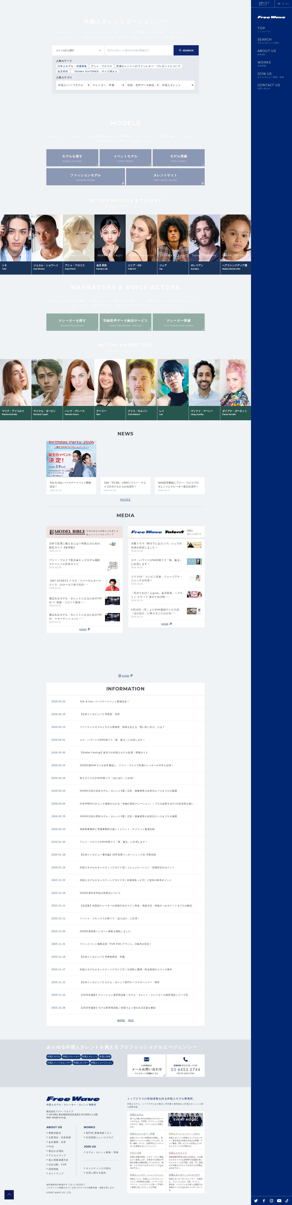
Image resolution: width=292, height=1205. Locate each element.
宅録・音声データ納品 (140, 85)
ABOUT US (271, 52)
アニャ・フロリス (101, 66)
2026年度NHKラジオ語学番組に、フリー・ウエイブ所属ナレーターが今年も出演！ (127, 765)
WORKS (271, 64)
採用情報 (54, 1169)
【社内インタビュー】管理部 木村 (100, 714)
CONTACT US (271, 86)
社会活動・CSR (58, 1164)
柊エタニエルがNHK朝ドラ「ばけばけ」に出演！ (107, 778)
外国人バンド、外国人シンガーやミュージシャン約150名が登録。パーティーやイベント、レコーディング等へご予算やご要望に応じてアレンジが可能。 (147, 1180)
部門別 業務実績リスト (99, 1133)
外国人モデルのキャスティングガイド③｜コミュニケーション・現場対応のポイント (127, 867)
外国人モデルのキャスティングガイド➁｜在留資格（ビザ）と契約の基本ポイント (126, 880)
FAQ (51, 1146)
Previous (73, 204)
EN (287, 4)
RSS (131, 1020)
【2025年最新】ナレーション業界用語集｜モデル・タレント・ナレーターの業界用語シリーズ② (134, 995)
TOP (271, 29)
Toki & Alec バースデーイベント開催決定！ (104, 701)
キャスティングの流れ (98, 1168)
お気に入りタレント (264, 4)
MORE (125, 499)
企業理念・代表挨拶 (60, 1137)
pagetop (9, 1194)
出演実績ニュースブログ (99, 1137)
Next (178, 204)
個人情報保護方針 (59, 1160)
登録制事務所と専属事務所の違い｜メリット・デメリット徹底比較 (117, 829)
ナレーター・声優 (103, 85)
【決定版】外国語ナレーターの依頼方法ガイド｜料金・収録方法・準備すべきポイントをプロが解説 (136, 905)
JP (279, 4)
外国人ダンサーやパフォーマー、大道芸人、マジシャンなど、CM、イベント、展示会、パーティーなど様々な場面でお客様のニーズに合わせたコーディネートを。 (186, 1182)
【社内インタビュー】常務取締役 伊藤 (102, 957)
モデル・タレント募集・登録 (102, 1152)
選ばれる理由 (56, 1151)
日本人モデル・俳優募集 (72, 66)
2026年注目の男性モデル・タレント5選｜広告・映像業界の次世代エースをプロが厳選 (128, 816)
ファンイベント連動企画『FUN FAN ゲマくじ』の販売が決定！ (116, 944)
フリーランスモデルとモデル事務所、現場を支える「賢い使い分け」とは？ (122, 727)
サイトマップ (56, 1173)
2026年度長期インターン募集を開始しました (105, 931)
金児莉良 (63, 71)
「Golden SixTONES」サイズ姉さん (95, 71)
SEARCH (271, 41)
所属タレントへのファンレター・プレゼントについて (148, 66)
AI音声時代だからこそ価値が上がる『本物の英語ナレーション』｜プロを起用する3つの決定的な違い (137, 803)
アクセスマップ (57, 1155)
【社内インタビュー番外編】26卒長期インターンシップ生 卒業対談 (118, 854)
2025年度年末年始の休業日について (100, 893)
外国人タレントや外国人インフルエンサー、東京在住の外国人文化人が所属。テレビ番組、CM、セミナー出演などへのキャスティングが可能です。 (186, 1139)
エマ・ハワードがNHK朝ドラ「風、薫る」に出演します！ (112, 740)
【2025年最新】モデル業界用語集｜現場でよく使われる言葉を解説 (118, 1007)
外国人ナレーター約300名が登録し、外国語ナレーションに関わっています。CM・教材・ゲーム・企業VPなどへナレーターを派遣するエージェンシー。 (147, 1139)
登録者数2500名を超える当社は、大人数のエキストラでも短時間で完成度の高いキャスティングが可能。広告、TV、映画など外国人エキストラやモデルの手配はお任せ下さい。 (186, 1160)
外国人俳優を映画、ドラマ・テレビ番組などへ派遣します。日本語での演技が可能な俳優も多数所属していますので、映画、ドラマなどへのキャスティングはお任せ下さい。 (147, 1160)
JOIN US (271, 75)
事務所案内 (55, 1133)
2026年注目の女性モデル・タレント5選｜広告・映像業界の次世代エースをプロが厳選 (128, 791)
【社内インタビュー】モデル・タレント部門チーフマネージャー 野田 (120, 982)
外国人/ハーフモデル (70, 85)
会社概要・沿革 (57, 1142)
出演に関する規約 (96, 1173)
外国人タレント (171, 85)
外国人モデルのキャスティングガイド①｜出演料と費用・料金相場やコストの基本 (126, 969)
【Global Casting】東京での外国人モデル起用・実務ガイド (114, 752)
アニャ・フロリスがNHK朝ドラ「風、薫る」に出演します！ (114, 842)
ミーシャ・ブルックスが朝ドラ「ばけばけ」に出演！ (110, 918)
